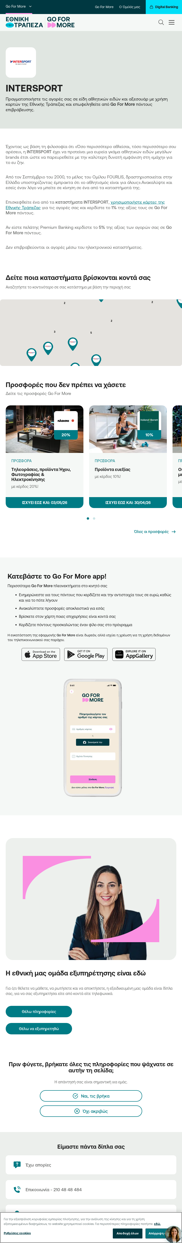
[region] (91, 1227)
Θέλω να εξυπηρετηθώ (39, 1029)
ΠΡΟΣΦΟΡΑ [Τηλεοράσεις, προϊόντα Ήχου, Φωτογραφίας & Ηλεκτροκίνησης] (21, 461)
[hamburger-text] (171, 22)
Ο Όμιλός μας (129, 7)
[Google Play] (88, 651)
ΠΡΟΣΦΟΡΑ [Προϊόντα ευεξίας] (105, 461)
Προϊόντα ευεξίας (112, 469)
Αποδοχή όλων (128, 1233)
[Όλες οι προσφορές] (155, 532)
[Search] (161, 22)
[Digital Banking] (164, 7)
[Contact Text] (91, 1189)
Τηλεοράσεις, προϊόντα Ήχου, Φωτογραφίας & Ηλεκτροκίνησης (41, 474)
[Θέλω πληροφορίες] (39, 1011)
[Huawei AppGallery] (136, 651)
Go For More (19, 6)
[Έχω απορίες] (91, 1164)
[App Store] (43, 651)
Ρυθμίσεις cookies (17, 1233)
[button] (73, 344)
